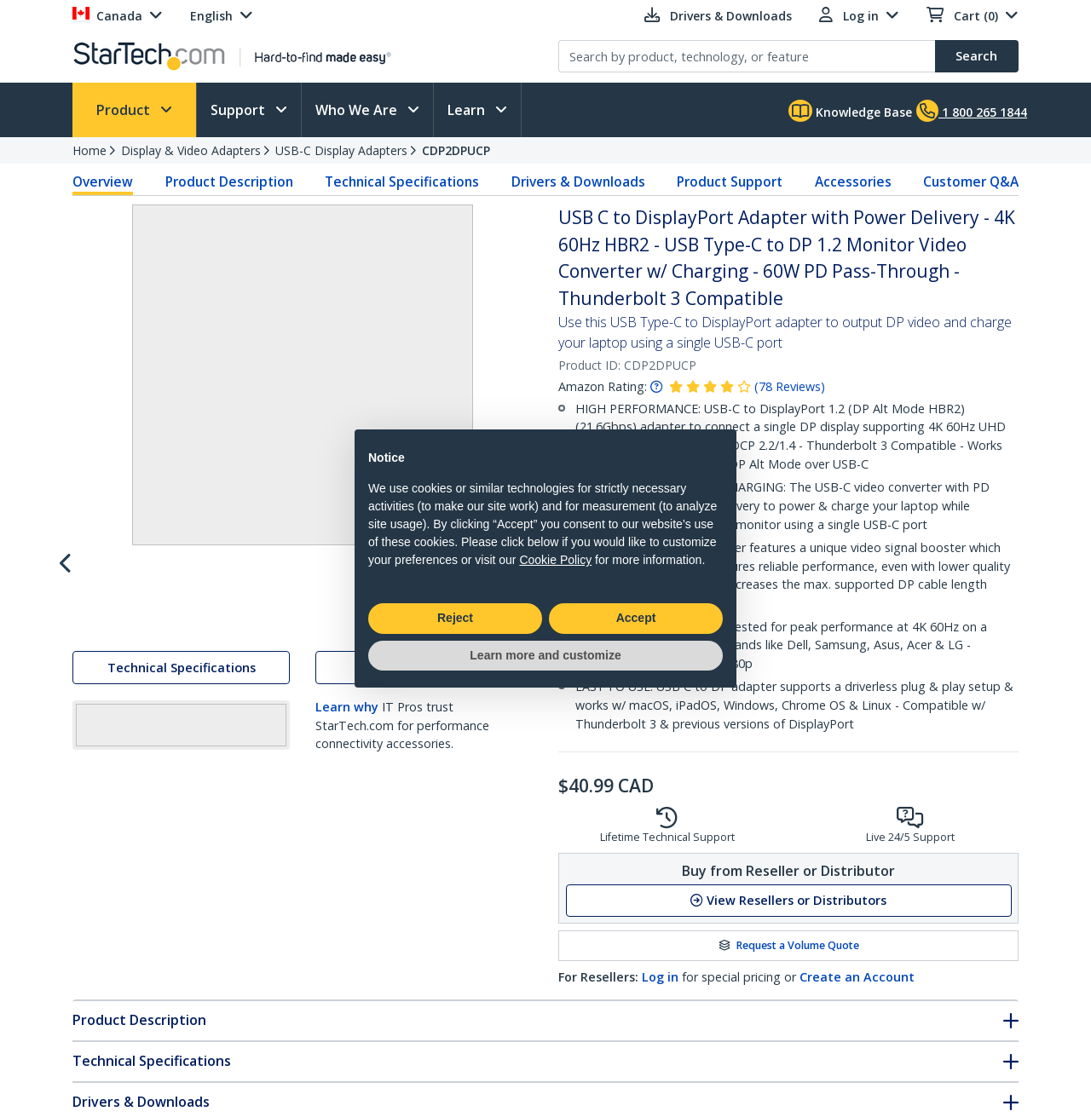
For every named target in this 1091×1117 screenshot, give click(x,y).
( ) (789, 386)
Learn (467, 110)
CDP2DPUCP (456, 150)
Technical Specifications (402, 181)
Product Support (729, 181)
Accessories (853, 181)
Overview (102, 181)
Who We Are (358, 110)
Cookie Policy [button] (555, 560)
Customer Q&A (971, 181)
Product (124, 110)
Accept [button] (636, 618)
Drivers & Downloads (578, 181)
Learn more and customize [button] (545, 655)
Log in (660, 977)
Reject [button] (455, 618)
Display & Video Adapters (191, 150)
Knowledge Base (850, 111)
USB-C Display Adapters (341, 150)
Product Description (229, 181)
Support (239, 110)
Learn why (346, 744)
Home (89, 150)
